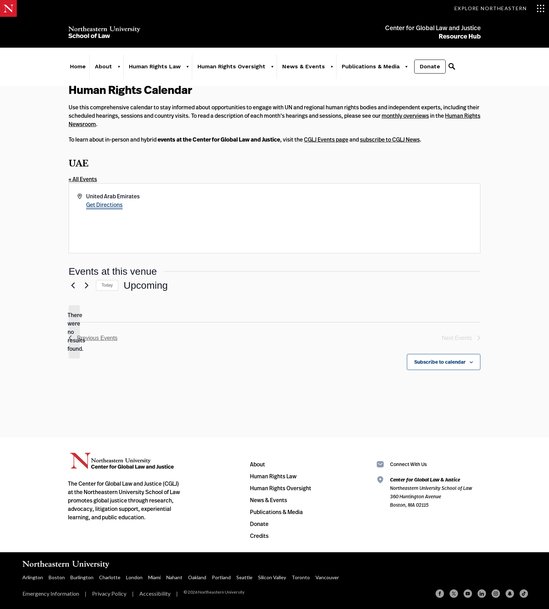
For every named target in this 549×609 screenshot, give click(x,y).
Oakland (197, 577)
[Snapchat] (510, 593)
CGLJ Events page (326, 139)
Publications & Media (370, 67)
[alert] (74, 331)
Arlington (32, 577)
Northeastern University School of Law (104, 32)
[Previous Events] (73, 285)
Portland (221, 577)
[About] (118, 67)
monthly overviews (405, 115)
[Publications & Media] (405, 67)
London (134, 577)
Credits (259, 536)
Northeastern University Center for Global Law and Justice (122, 461)
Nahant (174, 577)
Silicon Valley (272, 577)
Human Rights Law (154, 67)
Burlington (81, 577)
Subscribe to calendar (440, 361)
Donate (429, 67)
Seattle (244, 577)
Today (107, 285)
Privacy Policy (109, 593)
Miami (154, 577)
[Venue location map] (377, 218)
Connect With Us (408, 464)
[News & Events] (331, 67)
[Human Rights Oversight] (272, 67)
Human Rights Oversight (231, 67)
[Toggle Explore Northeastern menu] (499, 8)
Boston (57, 577)
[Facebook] (440, 593)
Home (77, 67)
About (103, 67)
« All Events (83, 179)
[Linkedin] (482, 593)
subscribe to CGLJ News (390, 139)
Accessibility (155, 593)
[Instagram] (496, 593)
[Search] (451, 67)
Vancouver (327, 577)
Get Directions (104, 204)
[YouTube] (468, 593)
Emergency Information (50, 593)
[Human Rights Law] (187, 67)
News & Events (303, 67)
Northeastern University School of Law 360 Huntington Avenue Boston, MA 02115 (431, 492)
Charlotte (109, 577)
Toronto (301, 577)
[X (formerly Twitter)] (454, 593)
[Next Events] (86, 285)
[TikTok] (524, 593)
